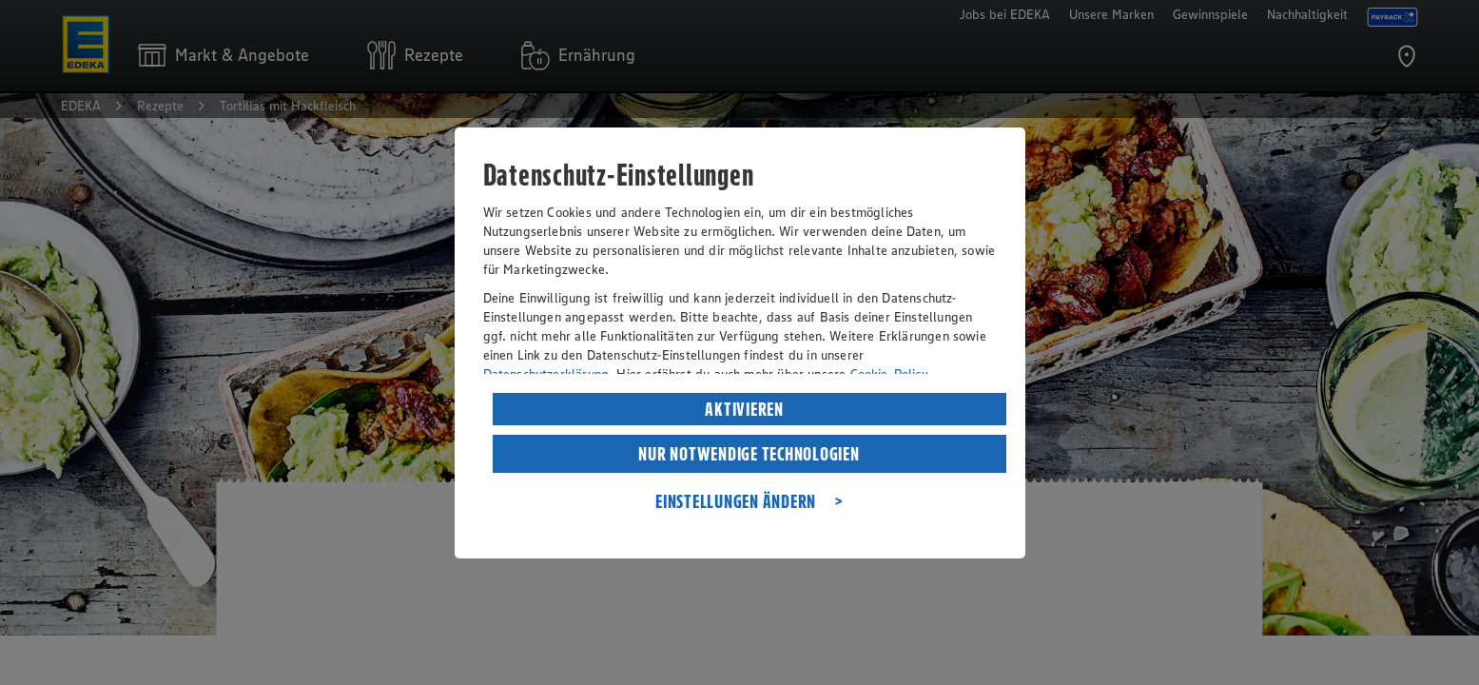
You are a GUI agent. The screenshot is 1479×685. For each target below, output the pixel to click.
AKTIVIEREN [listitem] (744, 409)
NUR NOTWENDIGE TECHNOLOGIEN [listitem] (748, 453)
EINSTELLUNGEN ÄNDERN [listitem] (735, 501)
